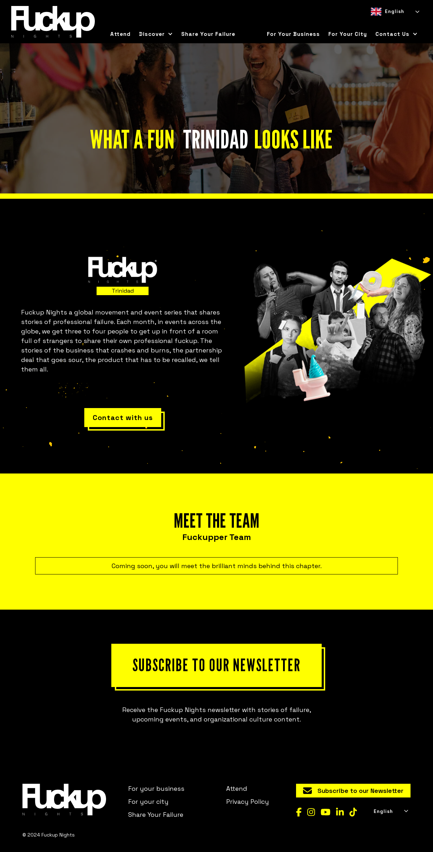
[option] (386, 23)
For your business (293, 34)
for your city (347, 34)
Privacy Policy (247, 801)
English (387, 11)
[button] (156, 34)
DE (398, 23)
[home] (53, 22)
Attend (120, 34)
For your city (148, 801)
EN (373, 23)
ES (386, 23)
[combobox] (394, 12)
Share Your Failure (208, 34)
